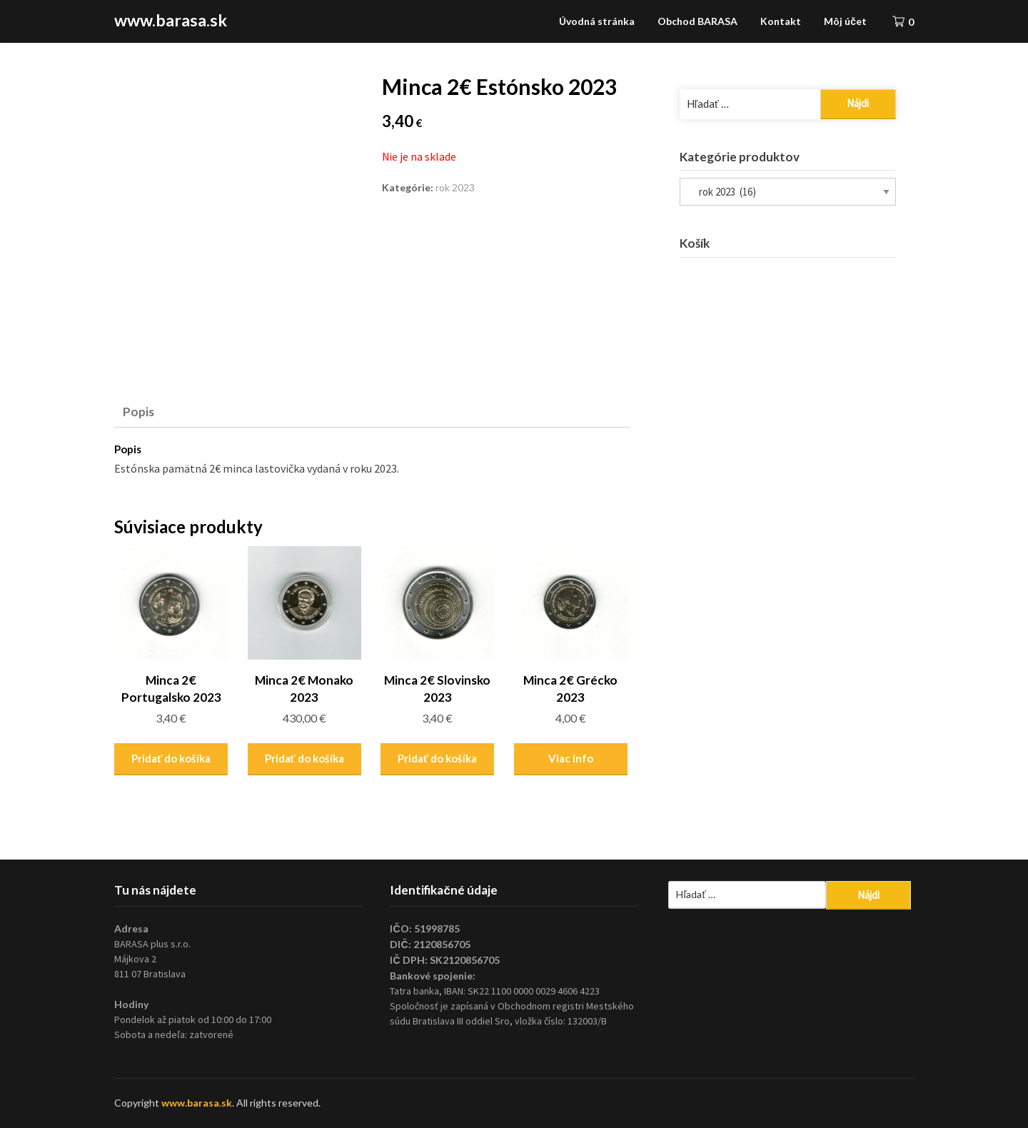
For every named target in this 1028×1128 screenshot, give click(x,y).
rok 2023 (455, 187)
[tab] (138, 412)
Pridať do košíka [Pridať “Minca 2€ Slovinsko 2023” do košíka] (437, 758)
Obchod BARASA (697, 21)
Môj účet (845, 21)
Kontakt (780, 21)
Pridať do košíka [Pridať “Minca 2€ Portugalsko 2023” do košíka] (171, 758)
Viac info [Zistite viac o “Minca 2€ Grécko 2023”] (570, 758)
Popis (138, 411)
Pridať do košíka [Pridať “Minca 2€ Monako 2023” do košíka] (304, 758)
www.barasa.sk (170, 20)
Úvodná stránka (597, 21)
